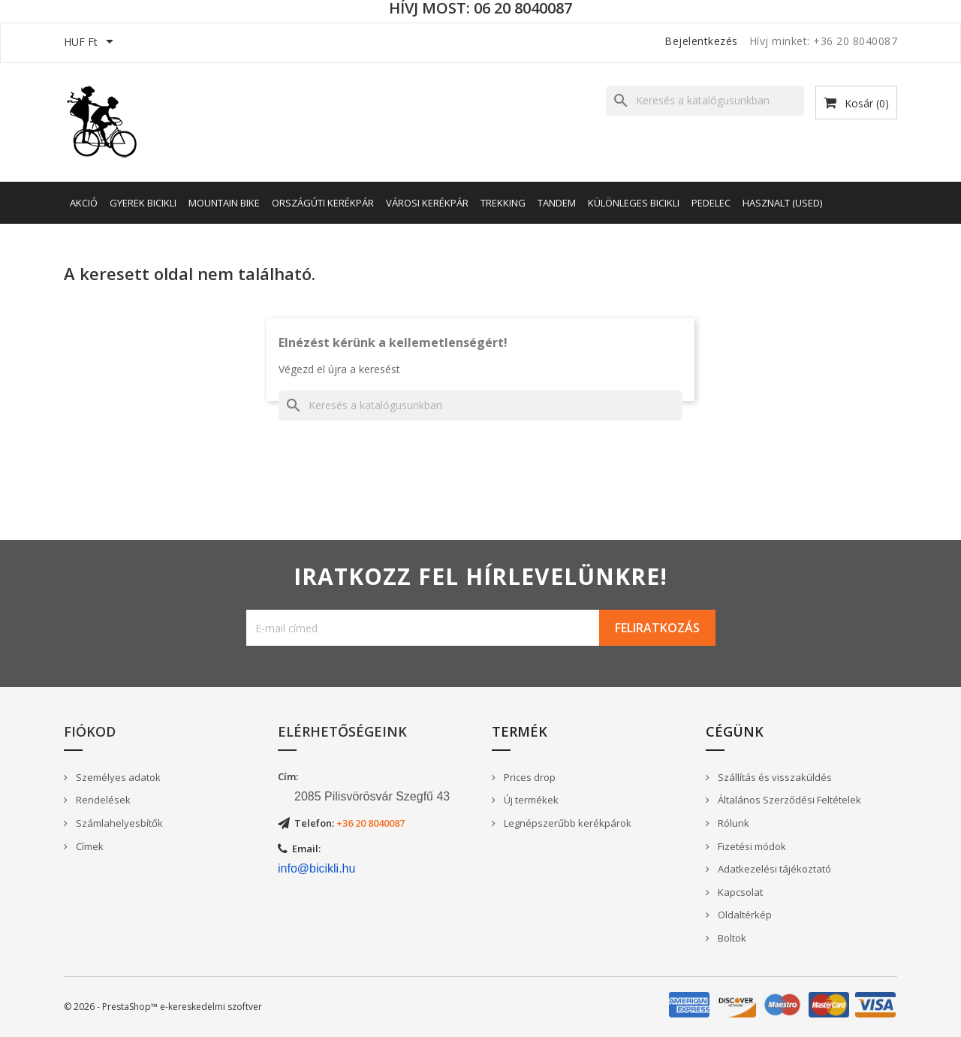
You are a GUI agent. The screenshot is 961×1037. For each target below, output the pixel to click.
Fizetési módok (750, 846)
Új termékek (530, 799)
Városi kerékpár (427, 203)
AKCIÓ (84, 203)
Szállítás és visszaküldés (773, 777)
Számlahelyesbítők (118, 823)
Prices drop (529, 777)
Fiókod (90, 731)
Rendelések (102, 799)
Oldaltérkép (743, 914)
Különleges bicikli (633, 203)
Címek (89, 846)
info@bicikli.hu (316, 868)
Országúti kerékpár (323, 203)
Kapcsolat (739, 892)
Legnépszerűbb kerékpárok (566, 823)
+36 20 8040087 (370, 823)
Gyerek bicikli (143, 203)
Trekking (503, 203)
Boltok (730, 938)
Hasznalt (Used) (782, 203)
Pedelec (711, 203)
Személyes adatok (117, 777)
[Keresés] (705, 101)
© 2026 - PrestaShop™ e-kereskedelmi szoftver (163, 1006)
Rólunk (732, 823)
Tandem (557, 203)
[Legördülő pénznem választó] (91, 43)
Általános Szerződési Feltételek (788, 799)
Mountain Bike (224, 203)
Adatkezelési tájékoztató (773, 869)
